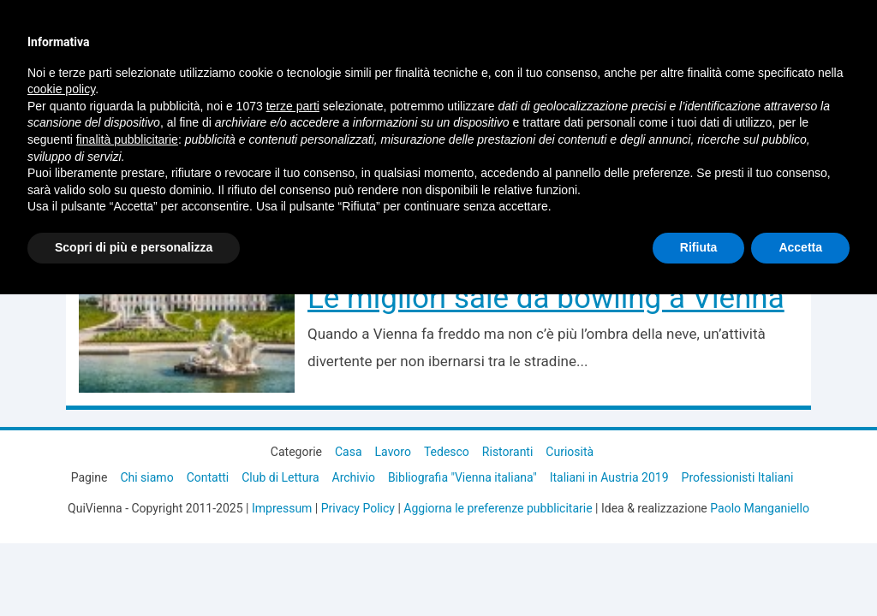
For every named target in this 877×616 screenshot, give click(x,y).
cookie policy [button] (61, 89)
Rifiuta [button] (699, 247)
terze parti (292, 106)
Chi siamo (146, 477)
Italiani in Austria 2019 (609, 477)
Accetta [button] (800, 247)
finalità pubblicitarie (127, 139)
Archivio (353, 477)
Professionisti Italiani (738, 477)
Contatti (208, 477)
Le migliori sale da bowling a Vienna (546, 298)
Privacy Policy (358, 508)
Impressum (282, 508)
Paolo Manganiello (759, 508)
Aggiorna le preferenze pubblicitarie (497, 508)
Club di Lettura (280, 477)
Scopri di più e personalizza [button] (133, 247)
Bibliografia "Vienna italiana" (462, 477)
